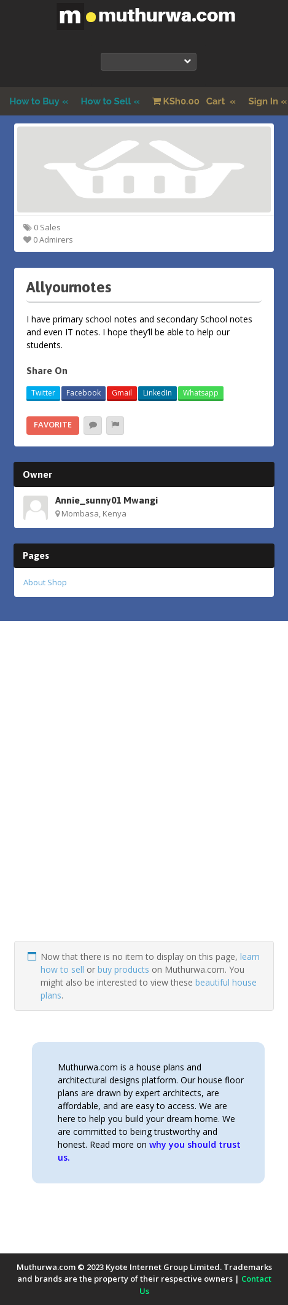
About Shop (45, 582)
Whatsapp (201, 393)
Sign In (264, 101)
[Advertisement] (144, 797)
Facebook (83, 393)
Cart (189, 101)
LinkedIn (157, 393)
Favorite (53, 424)
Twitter (43, 393)
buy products (123, 969)
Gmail (122, 393)
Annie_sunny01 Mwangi (106, 499)
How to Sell (106, 101)
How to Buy (34, 101)
